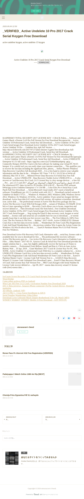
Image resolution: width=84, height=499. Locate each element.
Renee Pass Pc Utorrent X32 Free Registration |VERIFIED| (28, 353)
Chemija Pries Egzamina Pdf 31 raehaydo (21, 395)
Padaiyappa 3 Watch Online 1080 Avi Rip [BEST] (23, 374)
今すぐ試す (36, 11)
